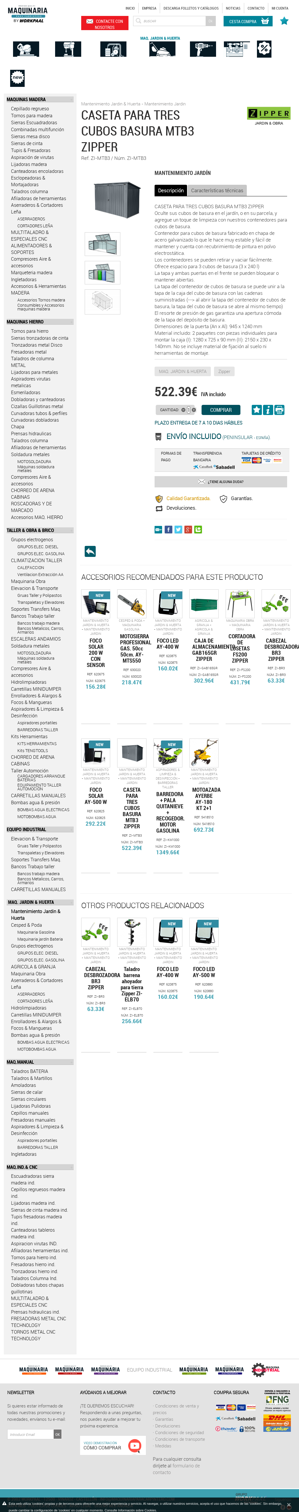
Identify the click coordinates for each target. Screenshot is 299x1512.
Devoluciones (167, 1426)
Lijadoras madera (29, 164)
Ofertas (264, 37)
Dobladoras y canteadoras (38, 399)
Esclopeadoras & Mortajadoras (28, 181)
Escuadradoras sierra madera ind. (32, 1179)
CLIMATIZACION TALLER (36, 560)
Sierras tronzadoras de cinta (39, 338)
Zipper (224, 371)
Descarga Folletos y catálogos (191, 8)
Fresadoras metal (29, 352)
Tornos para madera (31, 115)
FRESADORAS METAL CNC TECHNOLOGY (38, 1321)
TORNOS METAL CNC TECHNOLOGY (33, 1335)
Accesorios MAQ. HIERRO (37, 517)
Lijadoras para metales (34, 372)
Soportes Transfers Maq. (36, 609)
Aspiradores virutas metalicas (30, 382)
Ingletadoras (24, 279)
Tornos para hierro (29, 331)
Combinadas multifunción (37, 129)
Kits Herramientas (29, 736)
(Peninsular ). (218, 437)
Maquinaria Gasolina (131, 627)
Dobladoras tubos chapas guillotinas (37, 1288)
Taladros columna (29, 191)
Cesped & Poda (26, 925)
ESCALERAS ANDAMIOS (36, 639)
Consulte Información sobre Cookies (130, 1510)
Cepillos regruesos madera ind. (38, 1192)
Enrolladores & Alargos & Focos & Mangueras (36, 698)
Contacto (256, 8)
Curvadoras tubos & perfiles (39, 413)
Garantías (164, 1419)
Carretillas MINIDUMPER (36, 689)
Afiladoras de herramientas (38, 198)
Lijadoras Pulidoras (31, 1106)
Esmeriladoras (25, 392)
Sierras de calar (27, 1092)
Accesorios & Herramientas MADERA (38, 289)
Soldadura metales (30, 454)
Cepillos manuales (30, 1113)
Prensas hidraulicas (31, 433)
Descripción (171, 190)
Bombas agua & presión (35, 802)
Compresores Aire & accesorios (31, 262)
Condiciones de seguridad (179, 1432)
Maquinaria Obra (28, 581)
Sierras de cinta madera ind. (39, 1210)
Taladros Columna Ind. (34, 1278)
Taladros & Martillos (31, 1078)
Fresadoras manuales (33, 1120)
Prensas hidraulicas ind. (35, 1312)
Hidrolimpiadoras (28, 682)
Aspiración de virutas (32, 157)
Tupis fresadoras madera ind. (36, 1219)
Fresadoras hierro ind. (33, 1264)
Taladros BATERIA (29, 1071)
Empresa (149, 8)
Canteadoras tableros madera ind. (33, 1233)
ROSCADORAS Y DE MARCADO (31, 506)
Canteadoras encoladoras (37, 171)
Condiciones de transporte (180, 1439)
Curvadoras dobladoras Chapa (35, 423)
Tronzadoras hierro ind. (34, 1271)
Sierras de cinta (27, 143)
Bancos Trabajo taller (33, 616)
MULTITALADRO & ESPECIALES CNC (30, 235)
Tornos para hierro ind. (34, 1257)
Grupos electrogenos (32, 539)
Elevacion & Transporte (34, 588)
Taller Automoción (29, 770)
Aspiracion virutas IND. (34, 1243)
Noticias (233, 8)
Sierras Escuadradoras (34, 122)
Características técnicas (217, 190)
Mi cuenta (280, 8)
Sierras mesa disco (30, 136)
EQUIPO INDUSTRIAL (149, 1369)
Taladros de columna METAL (32, 361)
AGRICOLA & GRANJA (33, 966)
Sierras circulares (28, 1099)
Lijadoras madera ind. (33, 1203)
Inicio (130, 8)
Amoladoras (23, 1085)
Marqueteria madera (31, 272)
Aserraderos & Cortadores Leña (37, 208)
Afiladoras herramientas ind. (40, 1250)
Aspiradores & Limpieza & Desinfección (37, 712)
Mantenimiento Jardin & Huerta (35, 914)
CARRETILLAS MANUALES (38, 795)
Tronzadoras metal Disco (36, 345)
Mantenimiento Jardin (165, 104)
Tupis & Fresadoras (30, 150)
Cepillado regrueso (30, 108)
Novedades (17, 66)
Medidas (163, 1446)
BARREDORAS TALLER (168, 784)
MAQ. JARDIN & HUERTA (182, 371)
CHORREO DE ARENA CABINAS (33, 493)
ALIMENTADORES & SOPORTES (31, 248)
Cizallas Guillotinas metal (37, 406)
